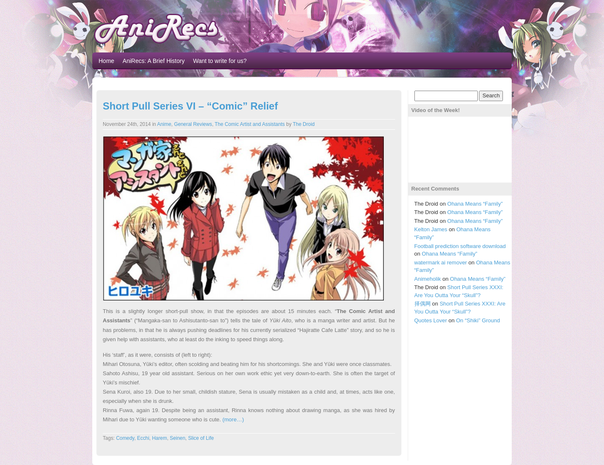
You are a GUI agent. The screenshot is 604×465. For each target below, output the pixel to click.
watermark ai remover (440, 262)
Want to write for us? (220, 60)
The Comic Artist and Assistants (250, 124)
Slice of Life (200, 438)
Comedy (125, 438)
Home (106, 60)
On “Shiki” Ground (478, 320)
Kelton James (431, 229)
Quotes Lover (430, 320)
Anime (164, 124)
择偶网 (422, 303)
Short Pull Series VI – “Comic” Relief (190, 106)
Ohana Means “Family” (474, 204)
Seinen (177, 438)
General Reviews (193, 124)
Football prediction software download (460, 246)
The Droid (304, 124)
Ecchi (143, 438)
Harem (159, 438)
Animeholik (427, 279)
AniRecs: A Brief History (153, 60)
